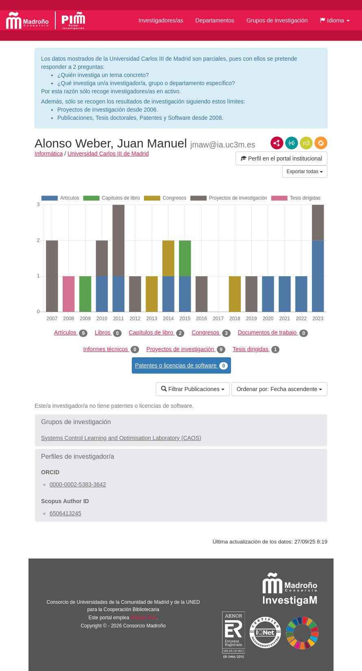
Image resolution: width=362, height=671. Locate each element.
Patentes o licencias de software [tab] (181, 366)
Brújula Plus (144, 617)
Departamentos (214, 20)
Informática (49, 153)
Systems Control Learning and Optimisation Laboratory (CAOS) (121, 438)
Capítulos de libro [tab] (157, 333)
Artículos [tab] (70, 333)
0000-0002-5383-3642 (78, 484)
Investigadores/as (161, 20)
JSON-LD (291, 143)
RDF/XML (276, 143)
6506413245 (65, 513)
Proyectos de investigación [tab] (185, 349)
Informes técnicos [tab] (111, 349)
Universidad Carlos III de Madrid (108, 153)
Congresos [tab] (211, 333)
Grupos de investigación (276, 20)
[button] (335, 20)
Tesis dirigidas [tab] (256, 349)
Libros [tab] (108, 333)
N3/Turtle (306, 143)
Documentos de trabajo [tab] (273, 333)
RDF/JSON (320, 143)
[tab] (181, 422)
